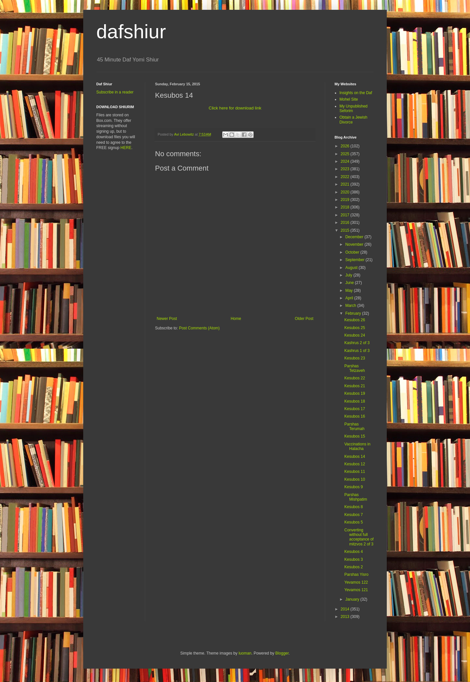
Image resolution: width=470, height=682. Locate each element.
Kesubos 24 (354, 335)
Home (236, 318)
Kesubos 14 (354, 456)
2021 (346, 184)
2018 (346, 207)
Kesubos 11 (354, 471)
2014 (346, 609)
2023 (346, 169)
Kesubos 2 (353, 567)
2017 (346, 215)
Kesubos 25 (354, 327)
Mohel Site (348, 99)
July (349, 275)
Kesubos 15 (354, 436)
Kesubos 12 (354, 464)
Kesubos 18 (354, 401)
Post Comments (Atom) (199, 328)
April (349, 298)
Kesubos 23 (354, 358)
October (352, 252)
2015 (346, 230)
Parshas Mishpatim (355, 497)
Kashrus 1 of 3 (356, 350)
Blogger (282, 653)
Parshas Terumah (354, 426)
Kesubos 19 (354, 393)
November (355, 244)
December (355, 237)
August (352, 267)
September (355, 260)
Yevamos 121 (356, 590)
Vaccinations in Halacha (357, 446)
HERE (125, 147)
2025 (346, 154)
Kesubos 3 (353, 559)
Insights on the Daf (355, 93)
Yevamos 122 (356, 582)
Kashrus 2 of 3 (356, 343)
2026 (346, 146)
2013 (346, 616)
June (350, 282)
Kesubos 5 (353, 522)
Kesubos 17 (354, 409)
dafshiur (131, 31)
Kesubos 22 (354, 378)
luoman (245, 653)
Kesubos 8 (353, 507)
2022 (346, 177)
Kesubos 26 (354, 320)
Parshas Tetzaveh (354, 368)
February (353, 313)
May (349, 290)
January (352, 599)
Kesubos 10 (354, 479)
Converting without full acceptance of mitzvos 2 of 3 (359, 537)
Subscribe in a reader (114, 92)
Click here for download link (235, 108)
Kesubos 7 (353, 514)
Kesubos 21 (354, 386)
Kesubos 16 (354, 416)
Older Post (304, 318)
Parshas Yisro (356, 574)
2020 (346, 192)
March (351, 305)
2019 (346, 199)
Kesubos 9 (353, 487)
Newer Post (167, 318)
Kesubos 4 (353, 551)
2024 (346, 161)
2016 (346, 222)
